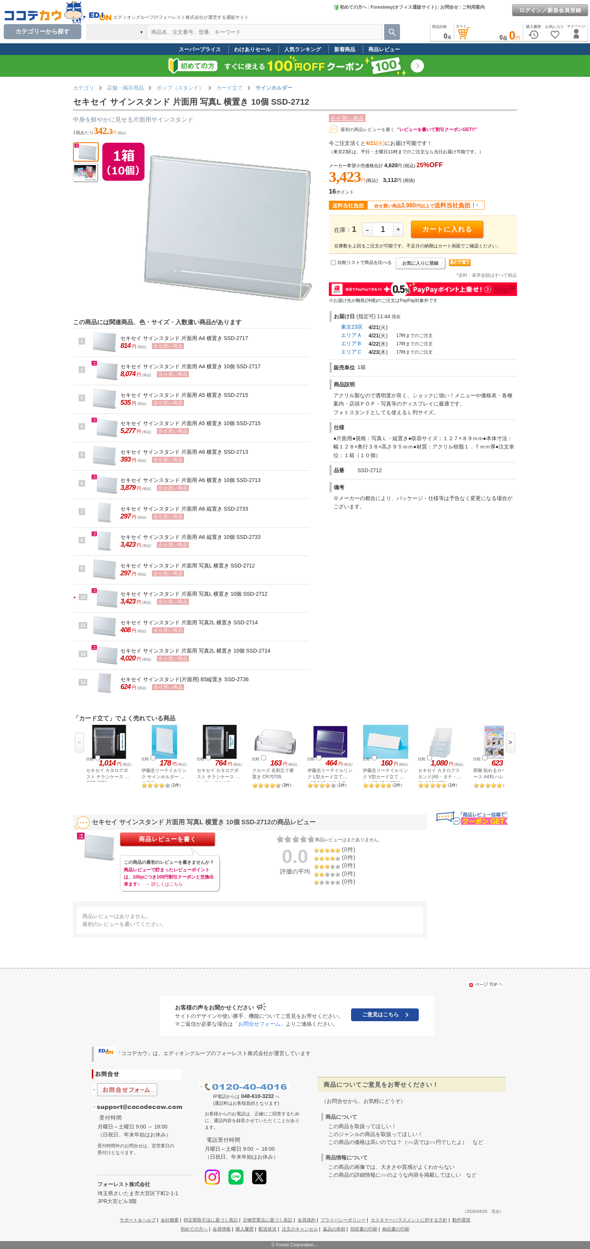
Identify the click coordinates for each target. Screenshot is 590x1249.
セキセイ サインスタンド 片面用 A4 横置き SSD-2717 (184, 338)
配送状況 (268, 1229)
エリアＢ (351, 343)
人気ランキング (302, 49)
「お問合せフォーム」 (259, 1024)
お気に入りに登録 (420, 263)
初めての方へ (350, 7)
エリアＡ (351, 335)
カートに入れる (447, 229)
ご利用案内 (473, 7)
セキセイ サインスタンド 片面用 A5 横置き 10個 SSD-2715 (190, 423)
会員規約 (307, 1220)
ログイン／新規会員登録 (550, 10)
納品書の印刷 (395, 1229)
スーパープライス (200, 49)
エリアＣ (351, 352)
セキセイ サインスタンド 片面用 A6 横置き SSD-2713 (184, 452)
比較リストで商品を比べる (365, 262)
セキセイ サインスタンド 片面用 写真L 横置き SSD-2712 (187, 566)
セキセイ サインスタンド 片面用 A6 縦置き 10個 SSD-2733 (190, 537)
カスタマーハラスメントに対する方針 (409, 1220)
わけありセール (252, 49)
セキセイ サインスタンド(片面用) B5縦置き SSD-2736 (184, 679)
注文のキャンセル (300, 1229)
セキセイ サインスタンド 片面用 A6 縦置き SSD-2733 (184, 509)
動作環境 (461, 1220)
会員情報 (222, 1229)
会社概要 (170, 1220)
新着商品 (344, 49)
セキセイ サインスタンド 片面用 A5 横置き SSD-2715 (184, 395)
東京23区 (352, 327)
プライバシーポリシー (343, 1220)
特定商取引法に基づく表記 (211, 1220)
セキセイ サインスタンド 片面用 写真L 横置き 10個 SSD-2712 (194, 594)
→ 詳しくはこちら (163, 884)
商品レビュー (384, 49)
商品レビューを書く (167, 839)
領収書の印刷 (363, 1229)
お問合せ (449, 7)
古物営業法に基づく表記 (267, 1220)
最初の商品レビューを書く (368, 129)
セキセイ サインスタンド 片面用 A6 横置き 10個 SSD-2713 (190, 480)
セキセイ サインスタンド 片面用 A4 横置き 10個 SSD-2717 (190, 366)
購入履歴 (245, 1229)
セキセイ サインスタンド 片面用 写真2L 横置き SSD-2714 (189, 622)
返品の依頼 (334, 1229)
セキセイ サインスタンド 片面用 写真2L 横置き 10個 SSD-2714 (195, 651)
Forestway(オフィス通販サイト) (403, 7)
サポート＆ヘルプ (138, 1220)
